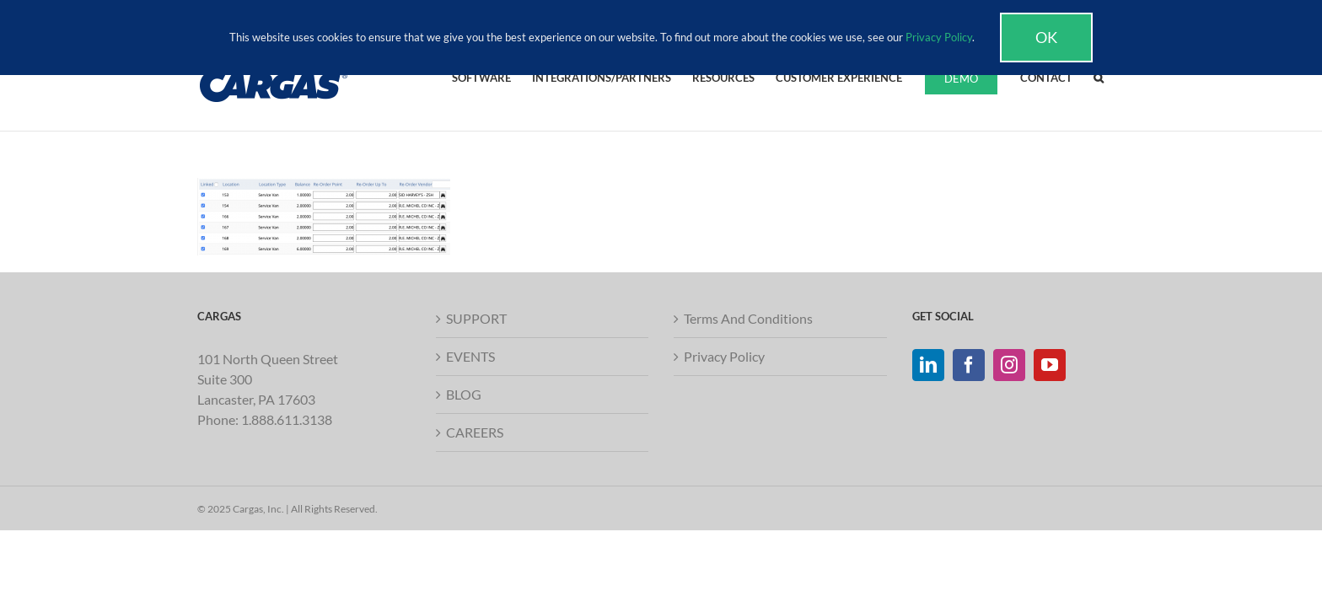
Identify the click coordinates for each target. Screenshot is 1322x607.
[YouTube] (1050, 365)
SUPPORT (476, 318)
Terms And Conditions (748, 318)
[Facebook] (969, 365)
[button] (1120, 76)
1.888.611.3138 (286, 419)
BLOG (463, 394)
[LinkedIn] (928, 365)
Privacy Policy (724, 356)
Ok (1046, 37)
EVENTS (470, 356)
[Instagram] (1009, 365)
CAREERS (474, 432)
